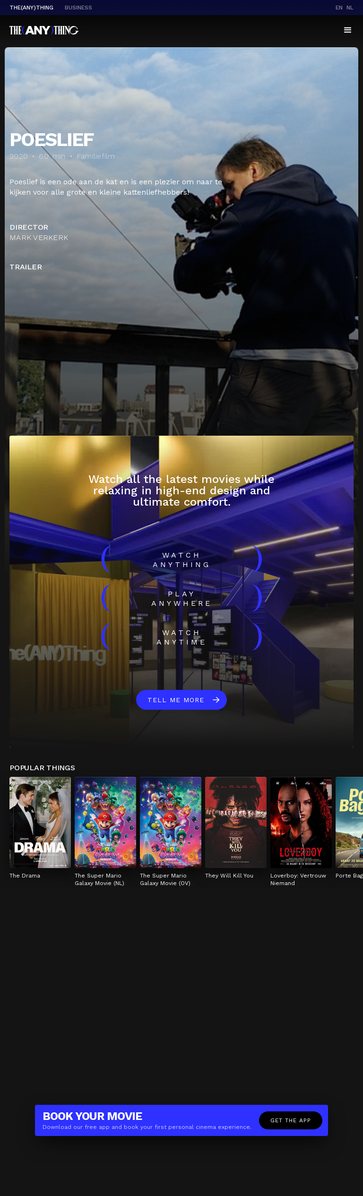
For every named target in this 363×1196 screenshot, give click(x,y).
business (78, 7)
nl (350, 7)
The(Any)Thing (31, 7)
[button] (348, 30)
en (339, 7)
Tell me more (175, 700)
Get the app (290, 1120)
